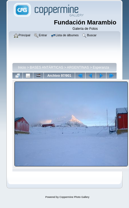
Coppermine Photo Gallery (74, 197)
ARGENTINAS (78, 67)
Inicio (22, 67)
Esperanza (101, 67)
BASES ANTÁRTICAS (46, 67)
